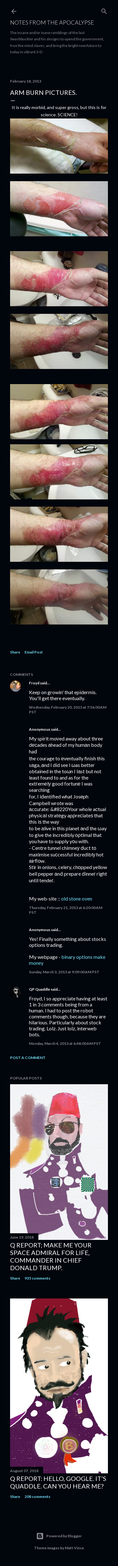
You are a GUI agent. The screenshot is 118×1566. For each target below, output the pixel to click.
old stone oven (76, 898)
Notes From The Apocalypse (52, 22)
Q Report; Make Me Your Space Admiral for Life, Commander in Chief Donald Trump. (51, 1256)
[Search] (104, 10)
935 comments (37, 1278)
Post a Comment (28, 1057)
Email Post (34, 652)
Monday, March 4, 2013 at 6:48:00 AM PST (65, 1043)
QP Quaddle (39, 989)
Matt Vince (74, 1548)
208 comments (37, 1496)
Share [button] (15, 652)
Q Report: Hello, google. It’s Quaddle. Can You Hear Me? (58, 1482)
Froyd (34, 683)
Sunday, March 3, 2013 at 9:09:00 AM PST (64, 972)
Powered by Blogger (59, 1536)
